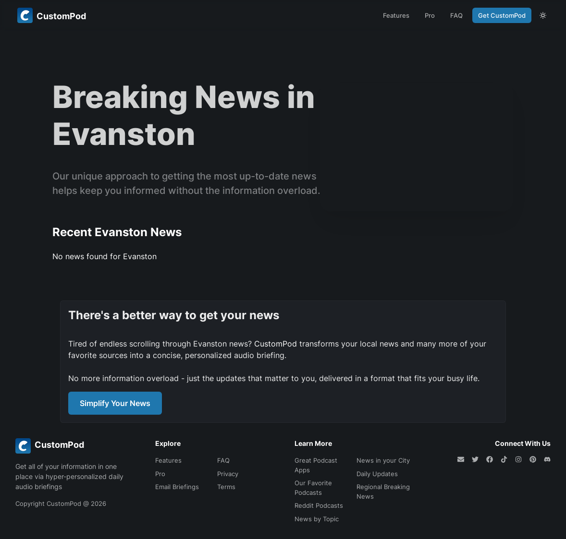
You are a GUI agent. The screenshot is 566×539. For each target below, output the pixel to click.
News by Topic (317, 519)
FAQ (456, 15)
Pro (430, 15)
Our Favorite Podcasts (313, 487)
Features (396, 15)
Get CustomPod (502, 15)
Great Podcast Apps (316, 465)
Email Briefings (177, 487)
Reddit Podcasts (319, 505)
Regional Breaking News (383, 491)
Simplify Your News (115, 403)
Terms (226, 487)
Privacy (227, 474)
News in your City (383, 460)
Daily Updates (377, 474)
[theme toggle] (543, 15)
